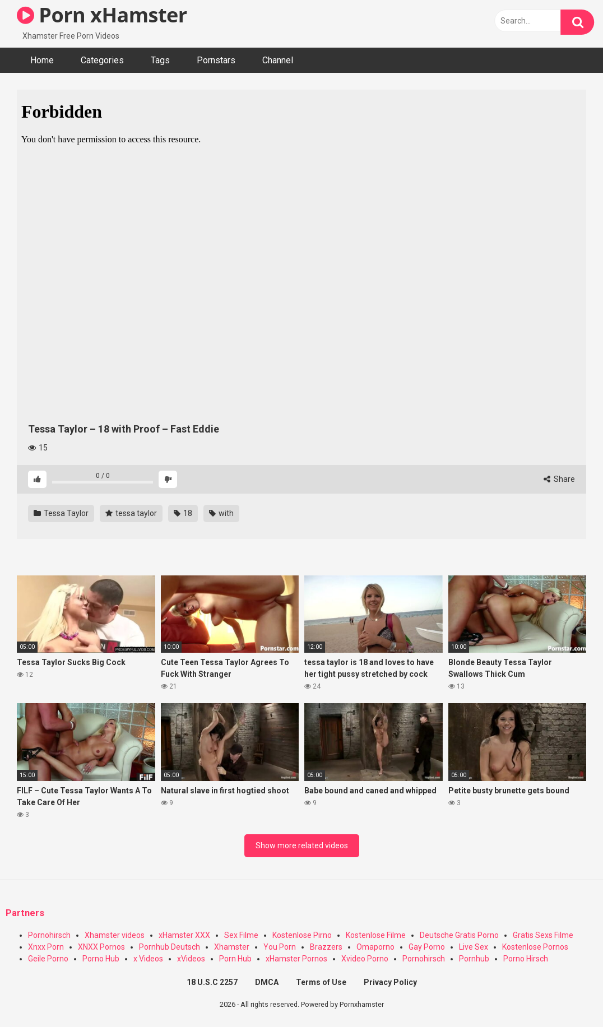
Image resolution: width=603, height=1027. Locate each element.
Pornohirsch (49, 935)
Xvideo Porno (364, 958)
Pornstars (216, 60)
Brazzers (326, 946)
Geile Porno (48, 958)
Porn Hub (235, 958)
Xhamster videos (115, 935)
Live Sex (473, 946)
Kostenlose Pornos (535, 946)
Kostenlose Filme (376, 935)
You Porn (279, 946)
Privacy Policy (390, 982)
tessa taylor (131, 513)
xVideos (191, 958)
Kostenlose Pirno (302, 935)
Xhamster (231, 946)
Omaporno (375, 946)
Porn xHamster (102, 15)
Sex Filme (241, 935)
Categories (102, 60)
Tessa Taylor (61, 513)
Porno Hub (100, 958)
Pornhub (474, 958)
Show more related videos (302, 845)
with (221, 513)
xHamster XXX (184, 935)
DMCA (267, 982)
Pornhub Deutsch (169, 946)
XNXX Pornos (101, 946)
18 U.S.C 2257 (212, 982)
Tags (160, 60)
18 (183, 513)
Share (559, 479)
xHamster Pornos (296, 958)
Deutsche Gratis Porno (459, 935)
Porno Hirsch (525, 958)
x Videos (148, 958)
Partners (25, 913)
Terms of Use (321, 982)
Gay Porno (427, 946)
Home (42, 60)
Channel (277, 60)
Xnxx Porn (46, 946)
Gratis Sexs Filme (543, 935)
